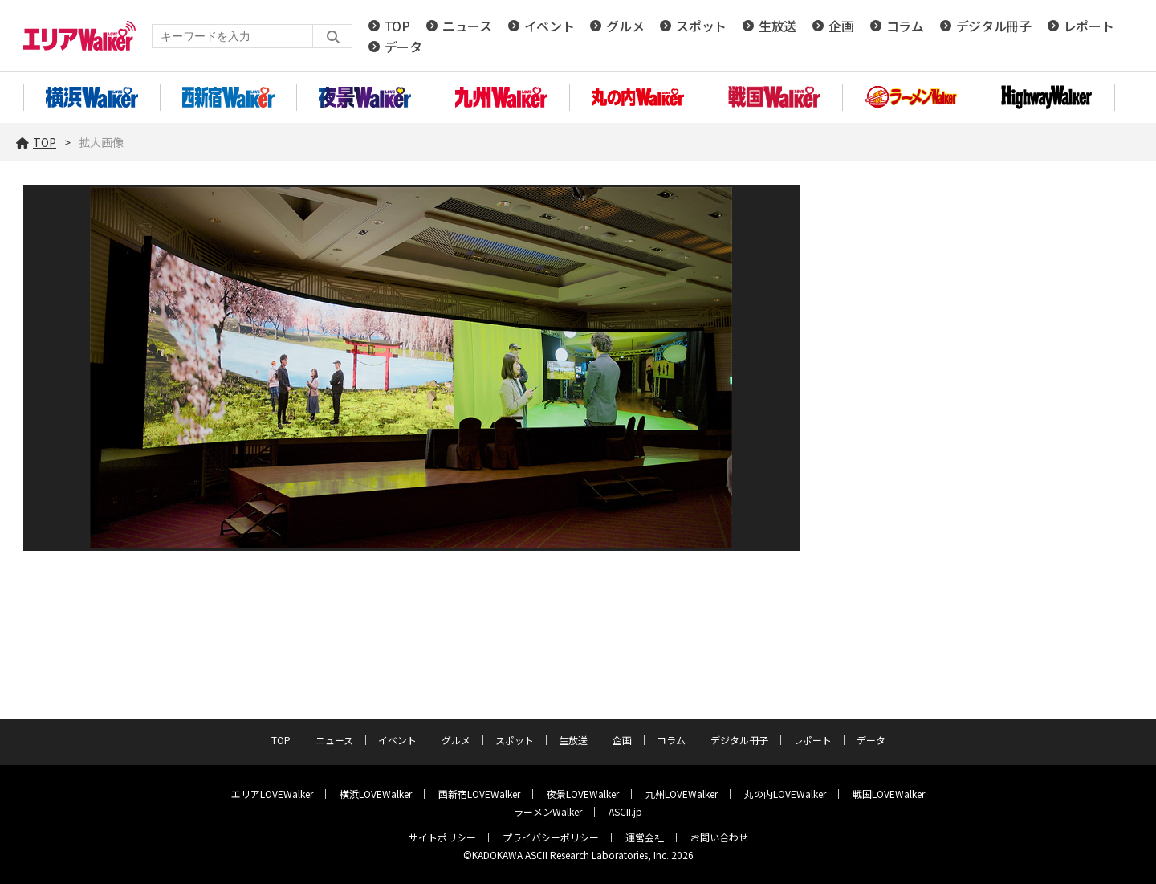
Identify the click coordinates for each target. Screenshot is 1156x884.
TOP (397, 25)
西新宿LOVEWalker (479, 793)
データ (403, 46)
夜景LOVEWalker (583, 793)
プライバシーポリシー (551, 837)
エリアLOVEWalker (272, 793)
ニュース (467, 25)
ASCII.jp (625, 811)
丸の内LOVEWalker (785, 793)
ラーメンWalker (548, 811)
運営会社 (644, 837)
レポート (1089, 25)
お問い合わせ (719, 837)
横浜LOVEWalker (376, 793)
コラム (905, 25)
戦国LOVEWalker (889, 793)
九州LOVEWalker (681, 793)
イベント (549, 25)
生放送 (777, 25)
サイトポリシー (442, 837)
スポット (701, 25)
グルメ (625, 25)
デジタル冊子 (994, 25)
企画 (840, 25)
